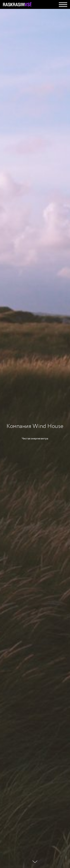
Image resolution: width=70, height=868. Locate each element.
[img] (63, 4)
